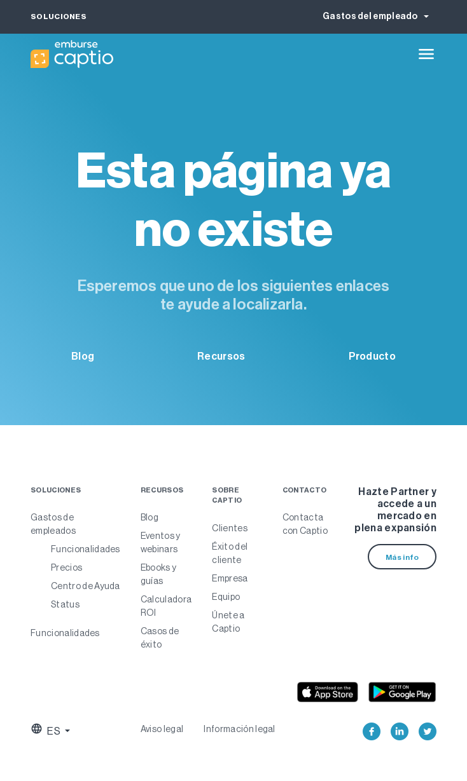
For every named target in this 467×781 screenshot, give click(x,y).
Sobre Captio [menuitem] (227, 495)
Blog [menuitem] (149, 517)
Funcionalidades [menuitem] (85, 549)
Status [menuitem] (65, 604)
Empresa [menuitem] (229, 578)
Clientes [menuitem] (229, 528)
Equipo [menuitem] (226, 597)
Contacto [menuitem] (304, 490)
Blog (82, 356)
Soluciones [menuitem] (56, 490)
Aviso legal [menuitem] (162, 729)
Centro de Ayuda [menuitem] (85, 586)
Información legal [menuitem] (239, 729)
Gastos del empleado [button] (371, 16)
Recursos (221, 356)
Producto (372, 356)
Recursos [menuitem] (162, 490)
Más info (402, 557)
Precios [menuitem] (66, 567)
